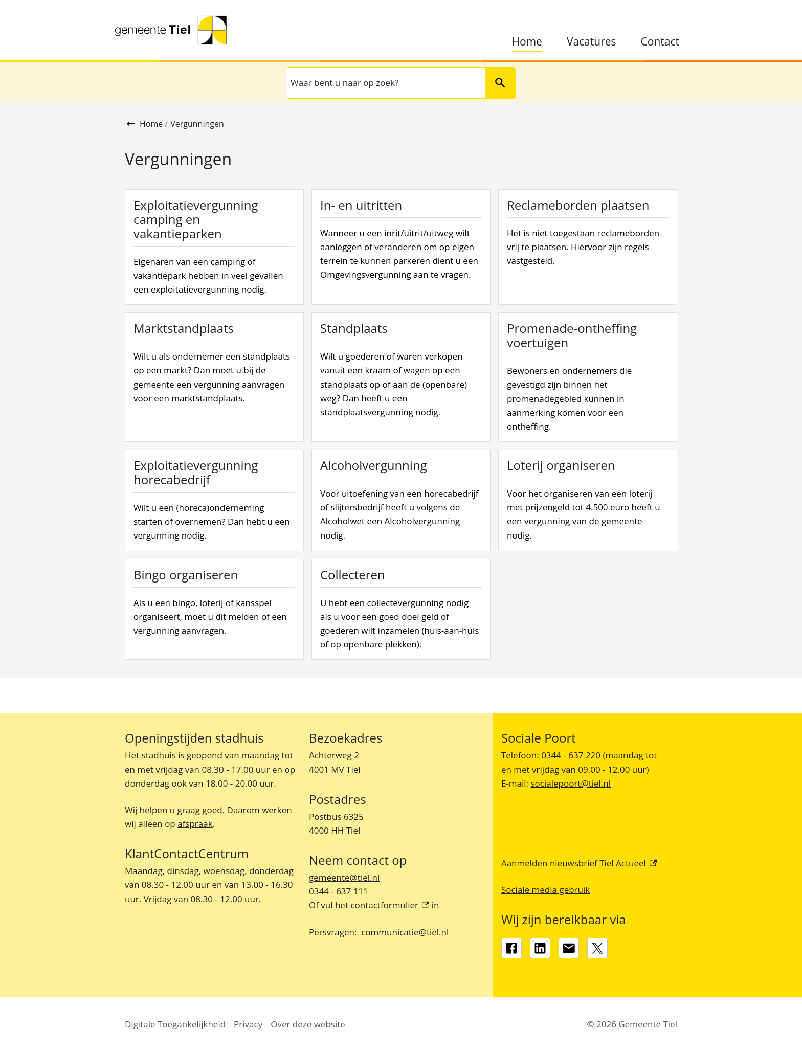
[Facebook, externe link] (511, 948)
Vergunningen (197, 123)
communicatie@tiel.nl (405, 932)
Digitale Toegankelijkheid (175, 1024)
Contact (660, 42)
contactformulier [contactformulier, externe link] (389, 905)
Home (527, 42)
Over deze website (308, 1024)
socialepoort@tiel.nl (570, 783)
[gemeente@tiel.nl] (569, 948)
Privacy (248, 1024)
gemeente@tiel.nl (344, 877)
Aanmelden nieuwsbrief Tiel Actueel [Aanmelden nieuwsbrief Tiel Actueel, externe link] (579, 863)
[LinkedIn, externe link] (540, 948)
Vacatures (591, 42)
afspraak (194, 824)
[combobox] (384, 83)
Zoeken (496, 82)
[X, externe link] (597, 948)
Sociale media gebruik (545, 890)
